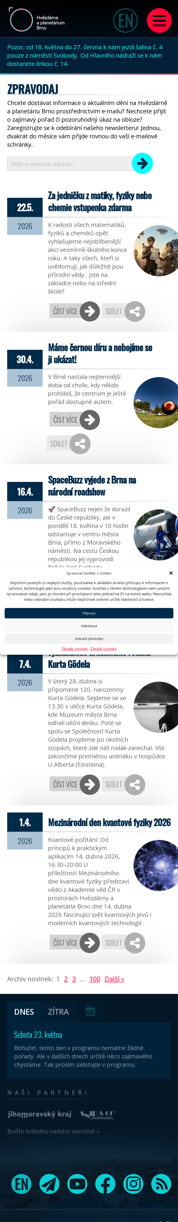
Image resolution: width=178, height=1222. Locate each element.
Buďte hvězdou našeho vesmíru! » (53, 1131)
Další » (114, 978)
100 (94, 978)
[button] (171, 573)
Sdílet (113, 311)
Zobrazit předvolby (89, 639)
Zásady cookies (74, 648)
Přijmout (89, 613)
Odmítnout (89, 626)
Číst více (65, 311)
